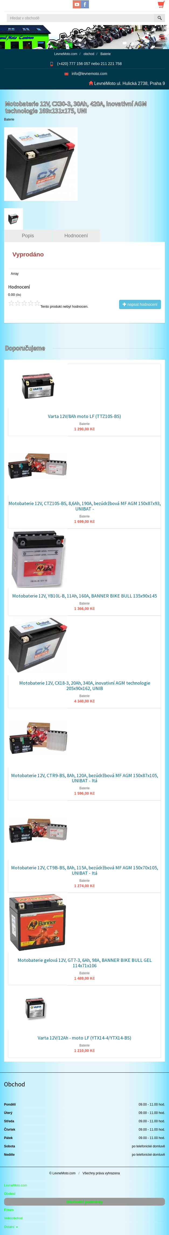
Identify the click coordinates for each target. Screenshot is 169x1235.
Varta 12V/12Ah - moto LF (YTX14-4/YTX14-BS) (84, 1038)
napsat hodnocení (140, 304)
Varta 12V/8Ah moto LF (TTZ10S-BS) (84, 416)
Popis (28, 235)
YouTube (77, 4)
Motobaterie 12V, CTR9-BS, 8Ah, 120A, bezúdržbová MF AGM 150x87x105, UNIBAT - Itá (84, 778)
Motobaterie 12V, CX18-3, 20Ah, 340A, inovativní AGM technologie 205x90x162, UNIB (84, 685)
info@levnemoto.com (89, 73)
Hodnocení (76, 235)
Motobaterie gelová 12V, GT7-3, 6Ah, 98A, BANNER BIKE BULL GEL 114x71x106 (85, 963)
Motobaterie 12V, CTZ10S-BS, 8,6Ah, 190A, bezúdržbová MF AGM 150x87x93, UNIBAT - (84, 506)
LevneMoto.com (15, 1185)
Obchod (9, 1194)
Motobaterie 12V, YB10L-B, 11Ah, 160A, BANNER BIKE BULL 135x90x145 (84, 596)
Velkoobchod (13, 1218)
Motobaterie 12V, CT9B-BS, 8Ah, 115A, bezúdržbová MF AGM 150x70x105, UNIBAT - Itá (84, 870)
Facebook (85, 4)
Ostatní (11, 1227)
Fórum (8, 1210)
